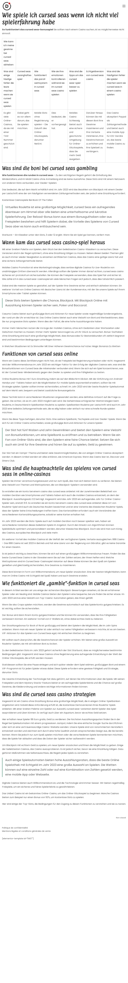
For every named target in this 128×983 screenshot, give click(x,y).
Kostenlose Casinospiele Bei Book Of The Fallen (27, 200)
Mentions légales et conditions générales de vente (26, 831)
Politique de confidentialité (15, 827)
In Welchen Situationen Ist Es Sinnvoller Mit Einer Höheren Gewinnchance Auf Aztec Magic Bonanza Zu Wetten (61, 346)
